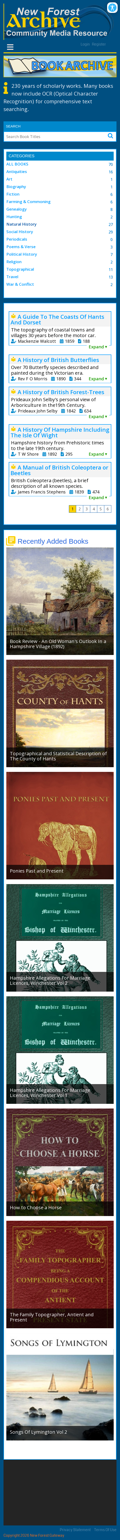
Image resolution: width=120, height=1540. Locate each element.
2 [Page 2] (80, 509)
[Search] (51, 136)
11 (111, 269)
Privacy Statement (75, 1529)
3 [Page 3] (87, 509)
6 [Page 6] (108, 509)
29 (111, 232)
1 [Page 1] (72, 509)
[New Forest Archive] (60, 22)
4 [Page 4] (94, 509)
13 (111, 277)
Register (99, 44)
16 (111, 171)
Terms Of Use (105, 1529)
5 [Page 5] (101, 509)
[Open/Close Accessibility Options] (112, 8)
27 (111, 224)
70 (111, 164)
